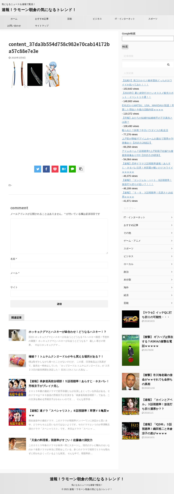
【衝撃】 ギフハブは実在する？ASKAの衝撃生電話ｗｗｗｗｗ (157, 341)
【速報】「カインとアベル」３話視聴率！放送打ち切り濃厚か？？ (157, 404)
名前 (13, 258)
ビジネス (97, 18)
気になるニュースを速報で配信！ (87, 484)
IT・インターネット (125, 18)
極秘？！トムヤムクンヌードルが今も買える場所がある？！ (66, 356)
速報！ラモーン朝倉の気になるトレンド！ (39, 10)
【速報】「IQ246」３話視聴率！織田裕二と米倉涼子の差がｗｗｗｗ (157, 429)
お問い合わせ (14, 25)
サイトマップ (42, 25)
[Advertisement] (38, 129)
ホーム (14, 18)
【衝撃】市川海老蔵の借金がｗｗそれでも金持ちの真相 (157, 380)
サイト (14, 287)
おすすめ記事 (42, 18)
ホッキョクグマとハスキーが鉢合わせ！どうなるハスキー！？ (67, 331)
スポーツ (152, 18)
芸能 (69, 18)
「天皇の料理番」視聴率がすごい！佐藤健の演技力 (60, 440)
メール (14, 273)
